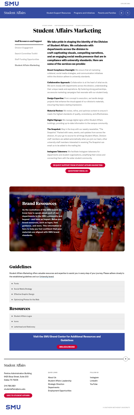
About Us (52, 377)
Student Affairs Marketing (27, 65)
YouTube (93, 384)
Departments (53, 387)
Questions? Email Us (78, 171)
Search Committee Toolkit (26, 53)
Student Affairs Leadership (59, 380)
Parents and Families (107, 13)
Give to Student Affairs (18, 395)
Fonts (15, 283)
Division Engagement (24, 47)
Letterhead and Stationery (23, 327)
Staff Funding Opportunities (27, 59)
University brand (46, 276)
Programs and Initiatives (84, 13)
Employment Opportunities (59, 390)
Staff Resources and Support (64, 25)
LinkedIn (94, 380)
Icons (15, 321)
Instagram (94, 377)
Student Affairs (15, 13)
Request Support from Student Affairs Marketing (78, 165)
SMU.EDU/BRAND (67, 347)
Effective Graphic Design (22, 294)
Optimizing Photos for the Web (25, 299)
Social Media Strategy (21, 289)
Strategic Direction (56, 384)
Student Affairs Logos (21, 316)
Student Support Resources (59, 13)
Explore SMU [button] (125, 3)
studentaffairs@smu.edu (14, 389)
